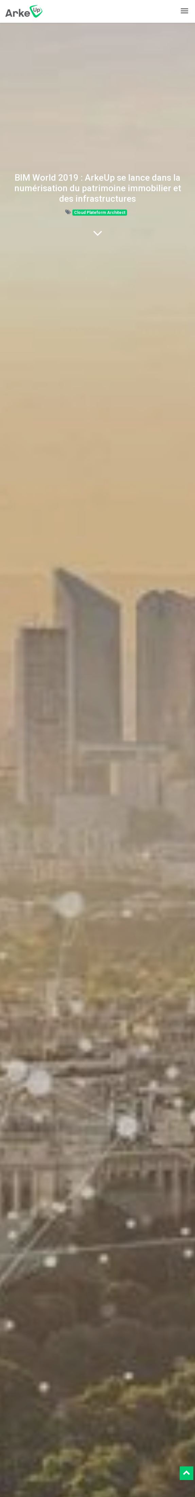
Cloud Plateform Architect (99, 212)
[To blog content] (98, 232)
